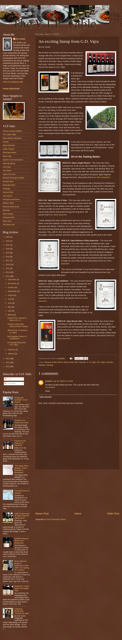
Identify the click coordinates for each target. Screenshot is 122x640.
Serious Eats (8, 192)
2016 (8, 264)
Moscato (109, 362)
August (11, 295)
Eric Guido (20, 39)
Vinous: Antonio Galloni (12, 131)
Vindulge (6, 189)
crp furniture (50, 387)
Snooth (6, 142)
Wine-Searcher (9, 145)
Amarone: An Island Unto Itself (21, 421)
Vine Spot (7, 167)
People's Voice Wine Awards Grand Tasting (17, 325)
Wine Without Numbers (12, 138)
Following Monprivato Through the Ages (21, 611)
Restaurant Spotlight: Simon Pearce (21, 400)
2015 (8, 268)
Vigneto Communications (13, 160)
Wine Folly (7, 156)
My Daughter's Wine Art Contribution (17, 337)
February (12, 350)
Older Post (113, 513)
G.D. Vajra (101, 362)
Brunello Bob (8, 181)
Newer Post (42, 513)
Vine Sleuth (7, 196)
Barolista (6, 210)
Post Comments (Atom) (56, 519)
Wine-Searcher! (103, 177)
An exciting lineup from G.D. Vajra (16, 343)
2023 (8, 241)
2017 (8, 260)
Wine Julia (7, 221)
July (9, 299)
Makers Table (8, 203)
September (12, 291)
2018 (8, 257)
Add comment (45, 397)
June (10, 303)
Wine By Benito (9, 163)
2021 (8, 245)
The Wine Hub (8, 225)
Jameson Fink (8, 217)
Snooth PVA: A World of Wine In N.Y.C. (17, 319)
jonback (48, 381)
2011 (8, 362)
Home (77, 513)
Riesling (50, 365)
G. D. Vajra (91, 362)
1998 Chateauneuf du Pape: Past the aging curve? (22, 515)
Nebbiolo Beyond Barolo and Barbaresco (21, 540)
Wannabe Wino (9, 185)
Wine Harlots (8, 214)
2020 (8, 249)
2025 (8, 237)
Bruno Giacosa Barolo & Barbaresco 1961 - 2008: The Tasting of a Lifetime (22, 565)
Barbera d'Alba (51, 362)
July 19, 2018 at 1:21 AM (63, 381)
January (11, 354)
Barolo (60, 362)
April (10, 311)
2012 (8, 358)
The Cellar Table (9, 134)
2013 (8, 276)
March (10, 315)
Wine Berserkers (9, 152)
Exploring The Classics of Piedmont (20, 443)
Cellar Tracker (8, 149)
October (11, 287)
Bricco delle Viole (71, 362)
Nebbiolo (42, 365)
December (12, 279)
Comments (9, 383)
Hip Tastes (7, 170)
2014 (8, 272)
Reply (47, 391)
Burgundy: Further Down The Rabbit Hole (21, 588)
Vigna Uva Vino (9, 174)
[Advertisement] (77, 490)
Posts (7, 379)
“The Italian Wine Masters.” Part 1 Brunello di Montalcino (21, 469)
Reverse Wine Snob (11, 207)
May (10, 307)
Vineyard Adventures (11, 199)
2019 (8, 253)
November (12, 283)
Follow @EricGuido (11, 89)
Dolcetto (82, 362)
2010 (8, 366)
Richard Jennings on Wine (13, 178)
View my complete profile (13, 82)
